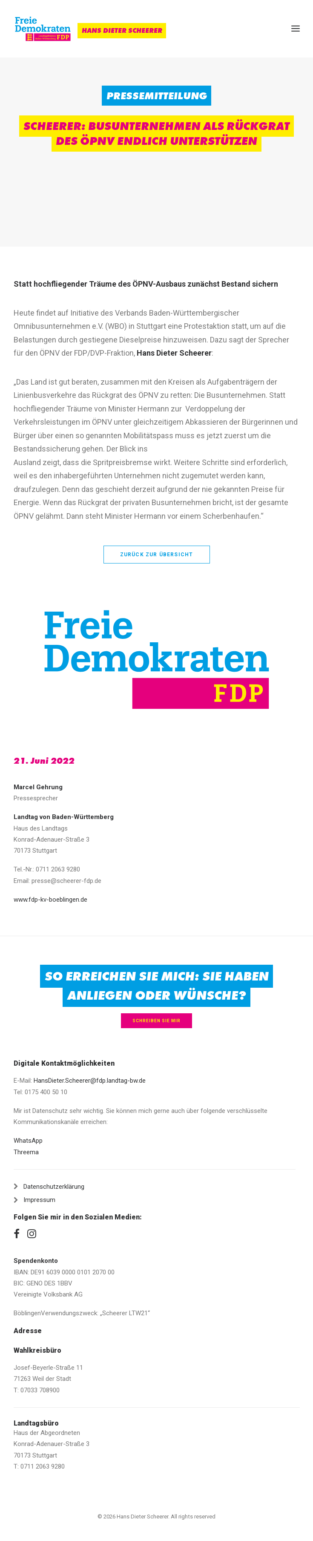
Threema (26, 1152)
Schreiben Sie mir (156, 1020)
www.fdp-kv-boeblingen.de (50, 899)
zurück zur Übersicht (156, 555)
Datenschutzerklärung (53, 1186)
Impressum (39, 1200)
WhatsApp (28, 1140)
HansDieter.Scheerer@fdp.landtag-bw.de (90, 1080)
